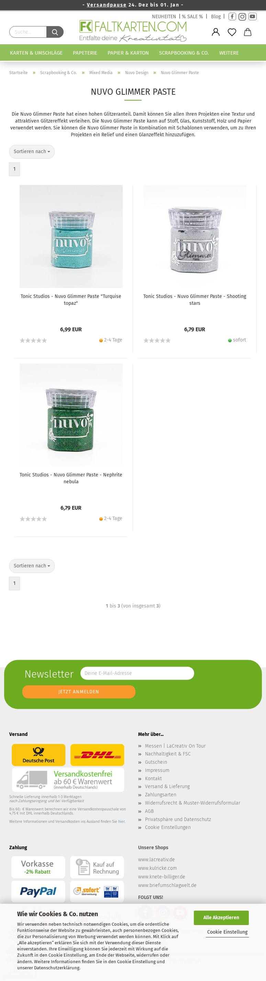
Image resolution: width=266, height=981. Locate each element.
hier (121, 821)
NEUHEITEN (164, 17)
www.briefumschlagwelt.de (167, 885)
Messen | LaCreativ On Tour (175, 746)
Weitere (229, 53)
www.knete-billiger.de (161, 877)
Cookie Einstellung (227, 932)
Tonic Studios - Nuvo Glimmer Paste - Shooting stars (194, 299)
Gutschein (156, 762)
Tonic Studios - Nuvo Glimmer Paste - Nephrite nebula (71, 478)
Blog (216, 17)
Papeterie (85, 53)
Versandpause (107, 5)
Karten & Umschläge (36, 53)
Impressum (157, 770)
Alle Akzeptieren (221, 918)
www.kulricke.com (157, 868)
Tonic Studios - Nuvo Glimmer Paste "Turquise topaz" (71, 299)
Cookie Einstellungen (168, 827)
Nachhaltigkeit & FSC (168, 754)
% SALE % (192, 17)
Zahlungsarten (160, 795)
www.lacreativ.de (156, 860)
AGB (149, 811)
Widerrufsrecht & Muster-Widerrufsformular (192, 803)
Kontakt (153, 779)
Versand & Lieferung (167, 786)
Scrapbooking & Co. (184, 53)
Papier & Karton (128, 53)
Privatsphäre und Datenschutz (178, 819)
